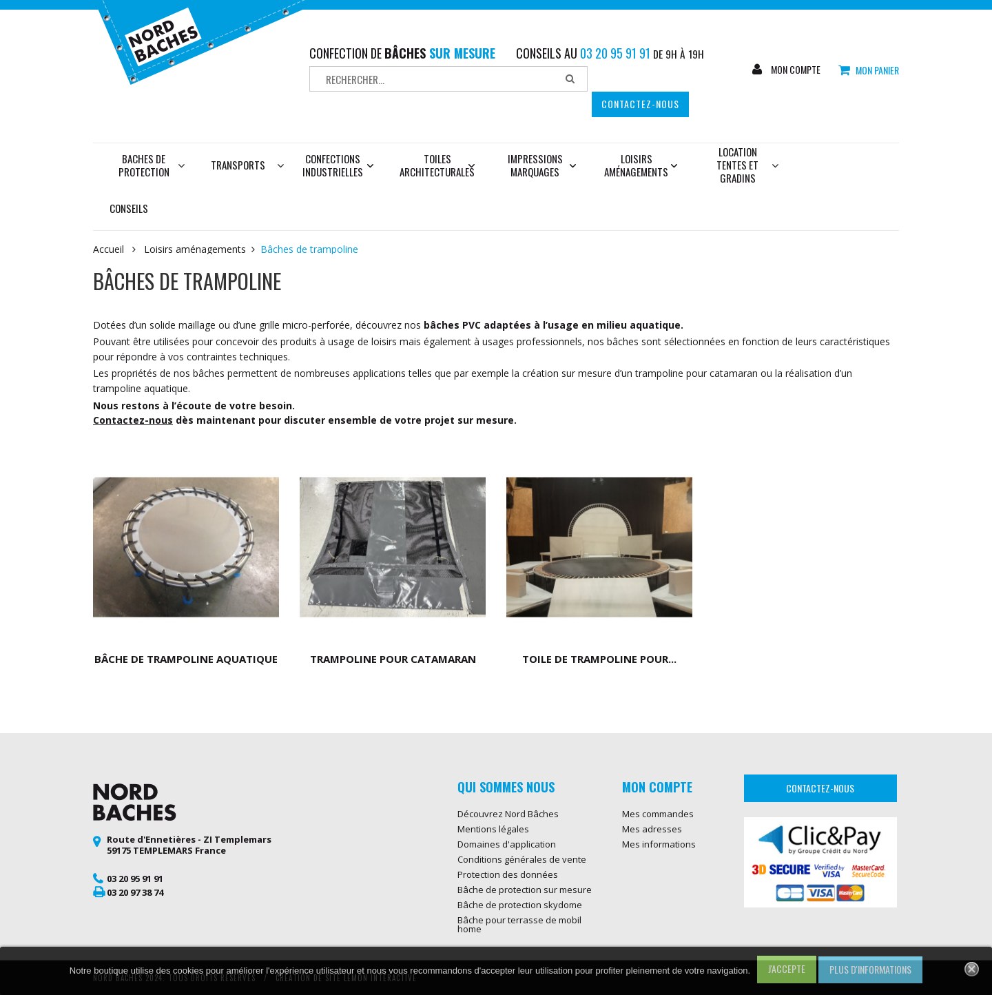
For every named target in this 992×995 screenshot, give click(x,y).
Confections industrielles (338, 165)
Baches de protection (151, 165)
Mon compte (794, 69)
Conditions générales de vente (521, 859)
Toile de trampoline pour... (599, 659)
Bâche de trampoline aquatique (186, 659)
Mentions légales (493, 829)
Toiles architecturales (437, 165)
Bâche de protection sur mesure (524, 889)
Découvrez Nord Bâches (508, 814)
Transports (238, 164)
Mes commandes (658, 814)
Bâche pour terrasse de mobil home (519, 924)
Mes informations (659, 844)
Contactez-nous (640, 103)
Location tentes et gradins (747, 164)
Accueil (108, 249)
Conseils (129, 208)
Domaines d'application (506, 844)
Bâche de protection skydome (519, 905)
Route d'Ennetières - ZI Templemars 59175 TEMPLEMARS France (189, 844)
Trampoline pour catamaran (393, 659)
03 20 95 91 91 (135, 878)
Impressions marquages (542, 165)
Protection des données (507, 874)
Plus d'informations (870, 969)
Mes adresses (652, 829)
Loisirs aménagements (640, 165)
